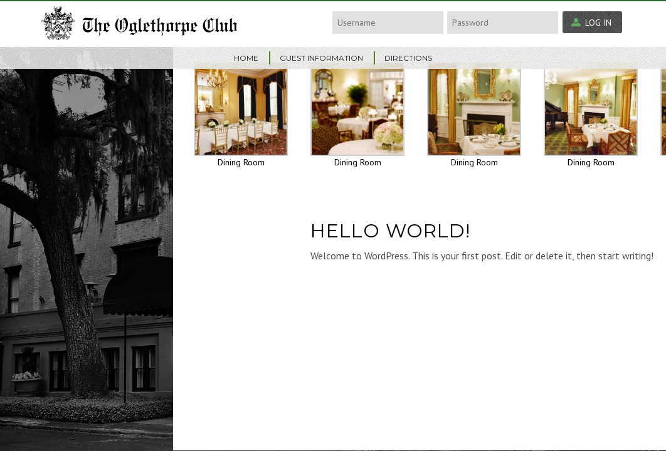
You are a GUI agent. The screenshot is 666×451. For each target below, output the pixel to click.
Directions (408, 58)
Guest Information (321, 58)
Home (246, 58)
